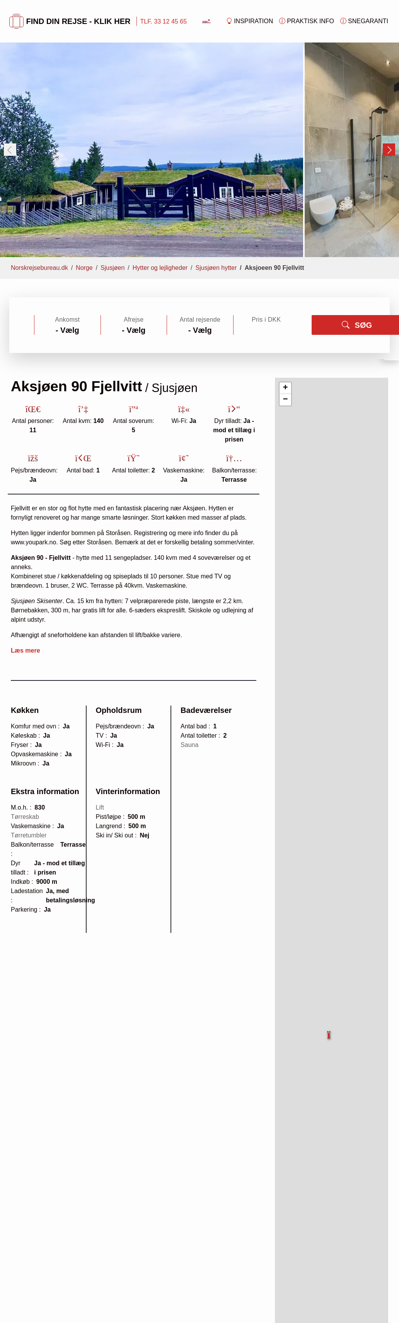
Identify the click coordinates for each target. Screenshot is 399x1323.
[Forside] (206, 20)
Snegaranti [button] (364, 21)
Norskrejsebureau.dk (39, 267)
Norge (84, 267)
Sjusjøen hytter (216, 267)
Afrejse (133, 319)
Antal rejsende (199, 319)
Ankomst (67, 319)
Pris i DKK (266, 319)
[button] (329, 1030)
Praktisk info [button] (306, 21)
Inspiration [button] (249, 21)
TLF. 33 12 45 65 (163, 21)
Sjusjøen (112, 267)
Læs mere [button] (25, 650)
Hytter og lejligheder (160, 267)
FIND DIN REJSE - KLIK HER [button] (69, 21)
